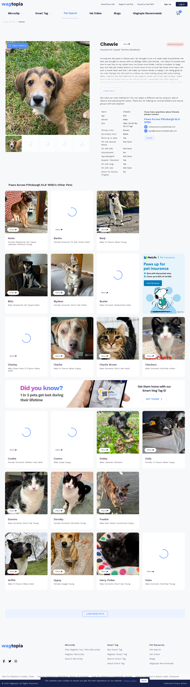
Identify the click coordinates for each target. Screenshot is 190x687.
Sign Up (167, 4)
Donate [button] (149, 138)
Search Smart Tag (116, 659)
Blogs (117, 13)
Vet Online (95, 13)
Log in (182, 4)
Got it (144, 681)
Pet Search (70, 13)
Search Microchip (74, 659)
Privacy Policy (130, 681)
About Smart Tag (116, 663)
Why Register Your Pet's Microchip (82, 649)
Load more (109, 91)
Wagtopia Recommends (147, 13)
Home (5, 22)
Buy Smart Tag (114, 649)
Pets (13, 22)
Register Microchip (74, 654)
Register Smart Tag (117, 654)
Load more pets (95, 614)
